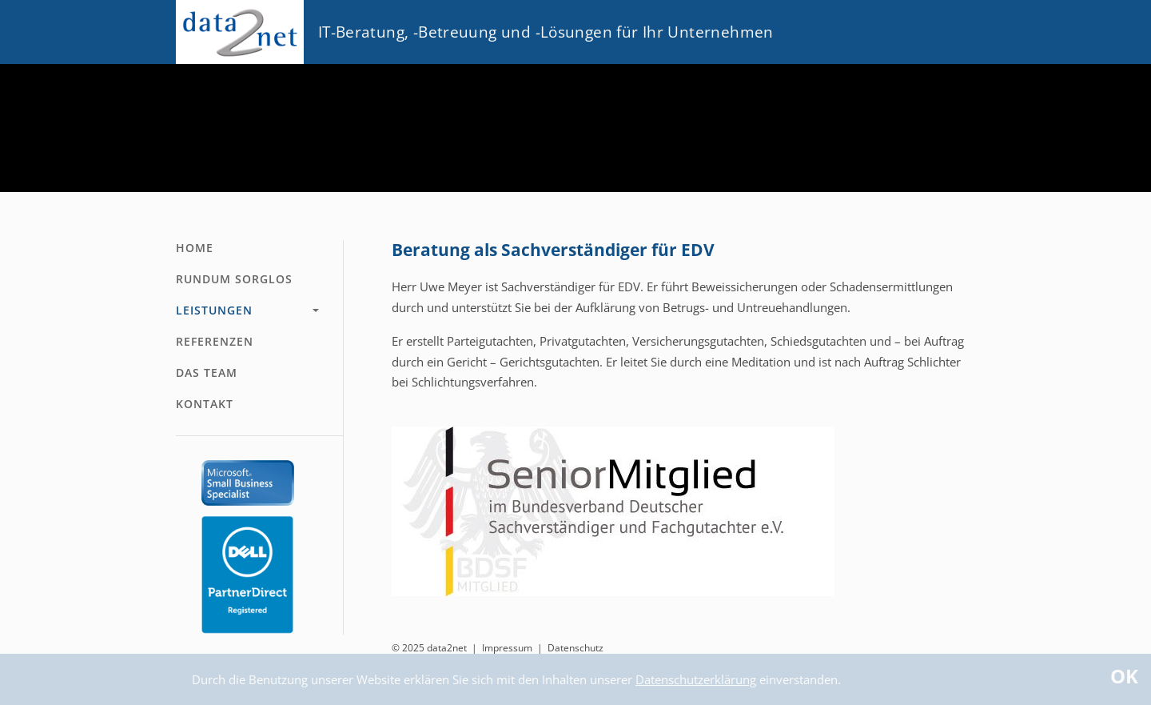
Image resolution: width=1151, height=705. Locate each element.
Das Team (206, 372)
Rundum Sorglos (234, 278)
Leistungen (214, 310)
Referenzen (214, 341)
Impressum (507, 648)
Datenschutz (575, 648)
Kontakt (204, 403)
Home (194, 247)
